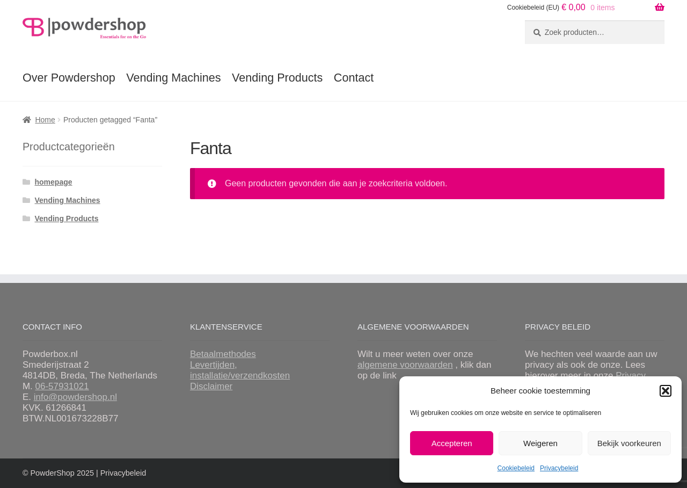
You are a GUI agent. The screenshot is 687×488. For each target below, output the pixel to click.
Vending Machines (173, 77)
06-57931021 (62, 386)
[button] (665, 390)
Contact (354, 77)
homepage (53, 182)
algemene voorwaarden (405, 365)
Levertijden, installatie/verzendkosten (240, 370)
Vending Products (277, 77)
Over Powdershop (69, 77)
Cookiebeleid (516, 468)
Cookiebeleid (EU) (533, 7)
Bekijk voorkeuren (629, 443)
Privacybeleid (559, 468)
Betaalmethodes (223, 354)
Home (45, 119)
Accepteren (452, 443)
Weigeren (540, 443)
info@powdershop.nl (75, 397)
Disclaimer (211, 386)
